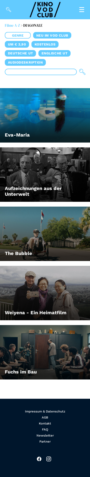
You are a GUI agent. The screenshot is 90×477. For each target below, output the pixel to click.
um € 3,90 (17, 44)
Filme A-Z (12, 25)
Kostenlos (45, 44)
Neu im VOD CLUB (52, 35)
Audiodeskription (25, 62)
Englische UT (55, 53)
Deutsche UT (20, 53)
